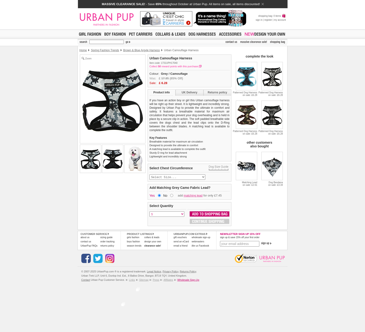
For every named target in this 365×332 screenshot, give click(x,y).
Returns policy (217, 92)
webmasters (198, 242)
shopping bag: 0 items (272, 16)
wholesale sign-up (201, 238)
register (268, 20)
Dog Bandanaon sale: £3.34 (275, 183)
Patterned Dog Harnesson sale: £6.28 (245, 93)
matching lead (193, 196)
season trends (134, 246)
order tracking (107, 242)
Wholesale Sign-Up (188, 280)
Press (156, 280)
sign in (259, 20)
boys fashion (133, 242)
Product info (161, 92)
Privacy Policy (170, 272)
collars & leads (151, 238)
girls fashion (133, 238)
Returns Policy (188, 272)
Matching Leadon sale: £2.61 (249, 183)
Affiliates (168, 280)
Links (132, 280)
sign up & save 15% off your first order (239, 238)
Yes (152, 196)
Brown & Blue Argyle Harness (141, 50)
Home (83, 50)
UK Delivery (189, 92)
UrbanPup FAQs (89, 246)
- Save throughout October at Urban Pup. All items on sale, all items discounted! (183, 4)
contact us (86, 242)
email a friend (181, 246)
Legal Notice (154, 272)
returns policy (107, 246)
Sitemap (144, 280)
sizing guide (106, 238)
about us (85, 238)
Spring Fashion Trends (105, 50)
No (165, 196)
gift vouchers (180, 238)
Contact (85, 280)
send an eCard (181, 242)
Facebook (200, 246)
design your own (152, 242)
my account (280, 20)
